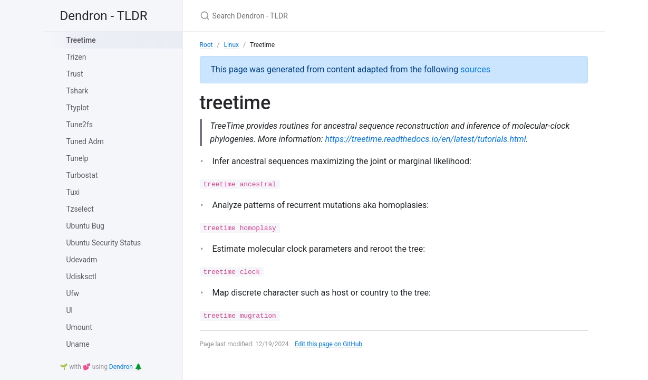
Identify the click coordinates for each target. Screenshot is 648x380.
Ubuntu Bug (85, 226)
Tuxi (73, 192)
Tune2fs (79, 124)
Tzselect (80, 209)
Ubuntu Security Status (103, 243)
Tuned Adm (85, 141)
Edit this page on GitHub (329, 344)
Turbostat (82, 175)
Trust (74, 74)
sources (475, 69)
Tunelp (77, 158)
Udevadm (82, 259)
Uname (78, 344)
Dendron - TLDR (104, 15)
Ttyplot (77, 107)
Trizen (76, 57)
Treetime (81, 40)
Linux (231, 45)
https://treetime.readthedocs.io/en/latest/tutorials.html (425, 139)
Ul (69, 310)
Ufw (72, 293)
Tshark (77, 91)
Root (206, 45)
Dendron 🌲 (125, 366)
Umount (79, 327)
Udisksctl (81, 276)
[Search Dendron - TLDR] (324, 15)
